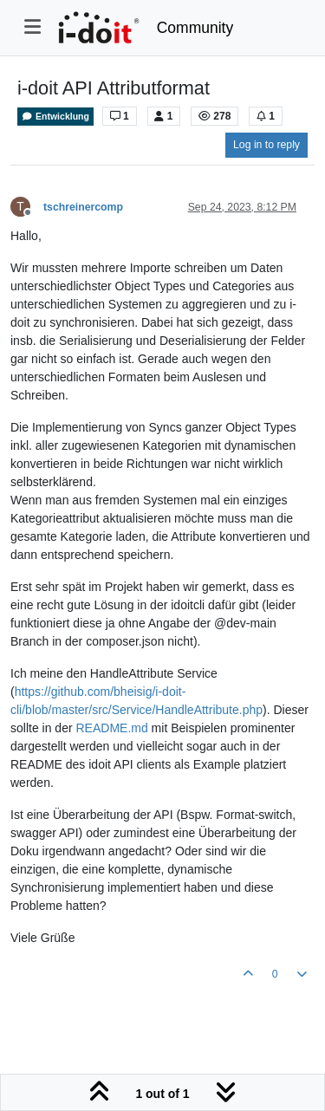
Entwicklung (55, 116)
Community (195, 27)
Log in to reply (266, 145)
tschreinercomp (83, 207)
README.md (111, 728)
